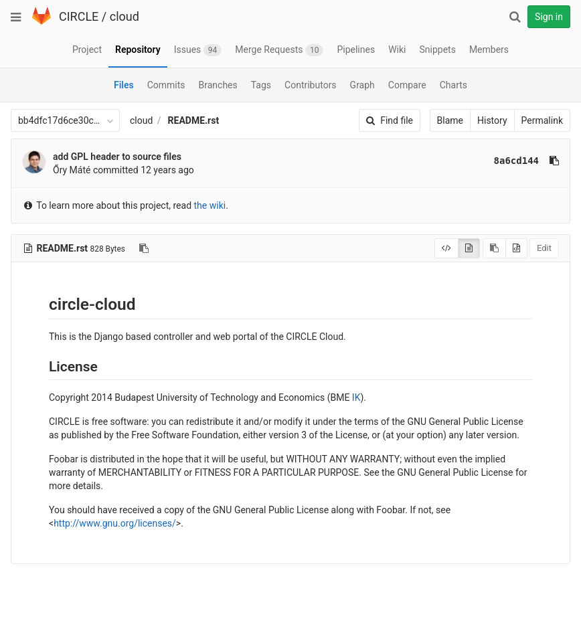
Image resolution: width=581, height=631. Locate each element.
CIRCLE (78, 16)
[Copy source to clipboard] (494, 248)
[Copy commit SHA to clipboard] (554, 160)
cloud (124, 16)
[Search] (514, 16)
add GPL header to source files (117, 156)
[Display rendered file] (469, 248)
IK (356, 397)
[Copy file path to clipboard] (144, 248)
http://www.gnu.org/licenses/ (115, 523)
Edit (544, 248)
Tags (261, 85)
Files (124, 85)
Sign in (549, 16)
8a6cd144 (516, 160)
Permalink (542, 120)
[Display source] (446, 248)
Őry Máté (71, 170)
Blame (450, 120)
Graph (362, 85)
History (492, 120)
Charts (453, 85)
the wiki (210, 205)
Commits (166, 85)
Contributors (310, 85)
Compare (407, 85)
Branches (218, 85)
